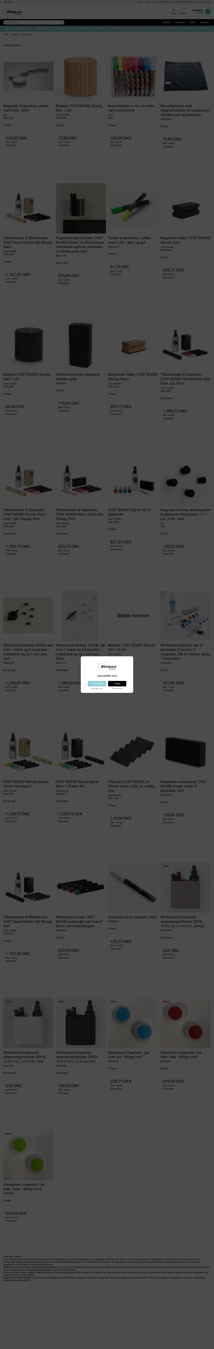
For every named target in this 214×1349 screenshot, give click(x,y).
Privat (117, 683)
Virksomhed (97, 683)
